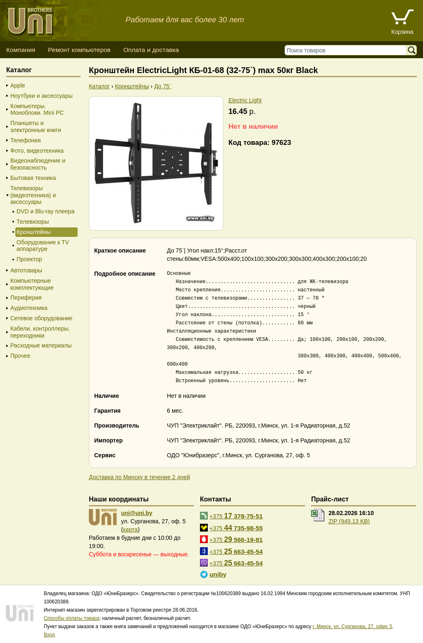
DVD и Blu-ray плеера (45, 211)
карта (130, 529)
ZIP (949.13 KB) (349, 521)
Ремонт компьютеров (79, 49)
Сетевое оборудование (41, 318)
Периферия (26, 297)
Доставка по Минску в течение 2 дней (139, 477)
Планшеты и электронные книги (35, 126)
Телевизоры (33, 221)
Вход (49, 635)
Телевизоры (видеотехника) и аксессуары (33, 195)
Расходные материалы (40, 345)
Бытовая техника (33, 178)
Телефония (25, 140)
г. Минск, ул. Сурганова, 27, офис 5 (352, 626)
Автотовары (26, 270)
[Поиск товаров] (348, 50)
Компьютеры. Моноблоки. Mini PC (37, 109)
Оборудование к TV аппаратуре (43, 246)
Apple (17, 85)
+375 (236, 516)
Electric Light (244, 100)
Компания (20, 49)
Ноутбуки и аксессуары (41, 95)
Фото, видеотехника (37, 150)
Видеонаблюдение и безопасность (37, 164)
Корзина (402, 31)
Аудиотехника (29, 308)
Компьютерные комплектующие (32, 284)
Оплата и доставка (151, 49)
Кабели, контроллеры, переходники (40, 332)
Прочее (20, 355)
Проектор (29, 259)
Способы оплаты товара (72, 618)
